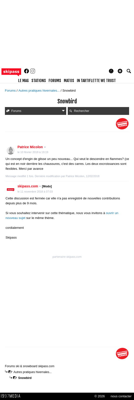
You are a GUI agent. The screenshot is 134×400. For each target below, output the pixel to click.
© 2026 (99, 396)
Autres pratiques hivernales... (39, 90)
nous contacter (121, 396)
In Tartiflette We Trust (96, 80)
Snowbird (25, 378)
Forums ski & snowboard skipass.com (29, 366)
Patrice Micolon (31, 147)
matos (69, 80)
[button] (120, 71)
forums (55, 80)
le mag (23, 80)
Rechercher (79, 111)
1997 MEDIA (12, 396)
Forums (11, 90)
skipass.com (34, 186)
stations (38, 80)
